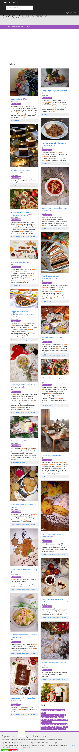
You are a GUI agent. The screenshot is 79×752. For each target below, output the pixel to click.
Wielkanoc (64, 719)
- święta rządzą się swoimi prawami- (54, 91)
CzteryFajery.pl (46, 405)
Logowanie (71, 13)
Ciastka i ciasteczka (47, 729)
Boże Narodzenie (46, 710)
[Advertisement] (39, 44)
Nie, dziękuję (13, 750)
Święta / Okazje (59, 710)
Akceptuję (5, 750)
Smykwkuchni (46, 477)
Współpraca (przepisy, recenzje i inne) (53, 715)
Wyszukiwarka (17, 27)
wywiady (59, 726)
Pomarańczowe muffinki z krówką (54, 663)
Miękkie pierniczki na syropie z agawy (24, 570)
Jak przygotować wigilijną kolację (53, 378)
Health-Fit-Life (15, 120)
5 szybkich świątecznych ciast (52, 337)
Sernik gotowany (17, 441)
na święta (44, 717)
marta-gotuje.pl (15, 185)
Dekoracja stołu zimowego (51, 455)
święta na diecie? (17, 99)
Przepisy (61, 717)
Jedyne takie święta (18, 262)
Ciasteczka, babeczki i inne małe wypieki (54, 724)
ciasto (65, 726)
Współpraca (52, 717)
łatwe (43, 722)
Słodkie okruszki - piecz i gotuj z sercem (54, 228)
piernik (52, 726)
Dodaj (18, 103)
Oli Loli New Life (15, 285)
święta (27, 27)
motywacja (44, 726)
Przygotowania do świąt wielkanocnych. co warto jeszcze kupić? (22, 314)
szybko (49, 722)
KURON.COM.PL (46, 163)
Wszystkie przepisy (53, 719)
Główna (7, 27)
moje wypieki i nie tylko (18, 462)
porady (63, 729)
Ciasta (43, 719)
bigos (57, 729)
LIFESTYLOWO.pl (10, 2)
